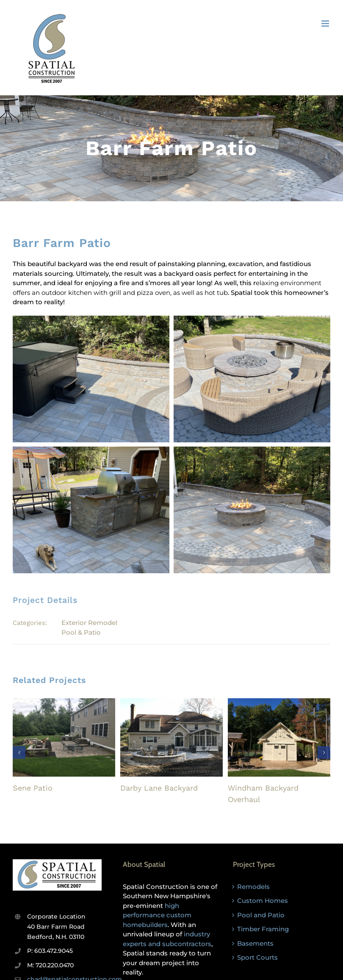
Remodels (253, 887)
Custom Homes (262, 901)
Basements (255, 943)
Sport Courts (257, 957)
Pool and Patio (261, 915)
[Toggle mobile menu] (325, 23)
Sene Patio (33, 787)
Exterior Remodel (89, 623)
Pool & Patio (81, 632)
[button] (19, 752)
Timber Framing (263, 929)
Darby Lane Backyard (159, 787)
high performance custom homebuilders (157, 915)
